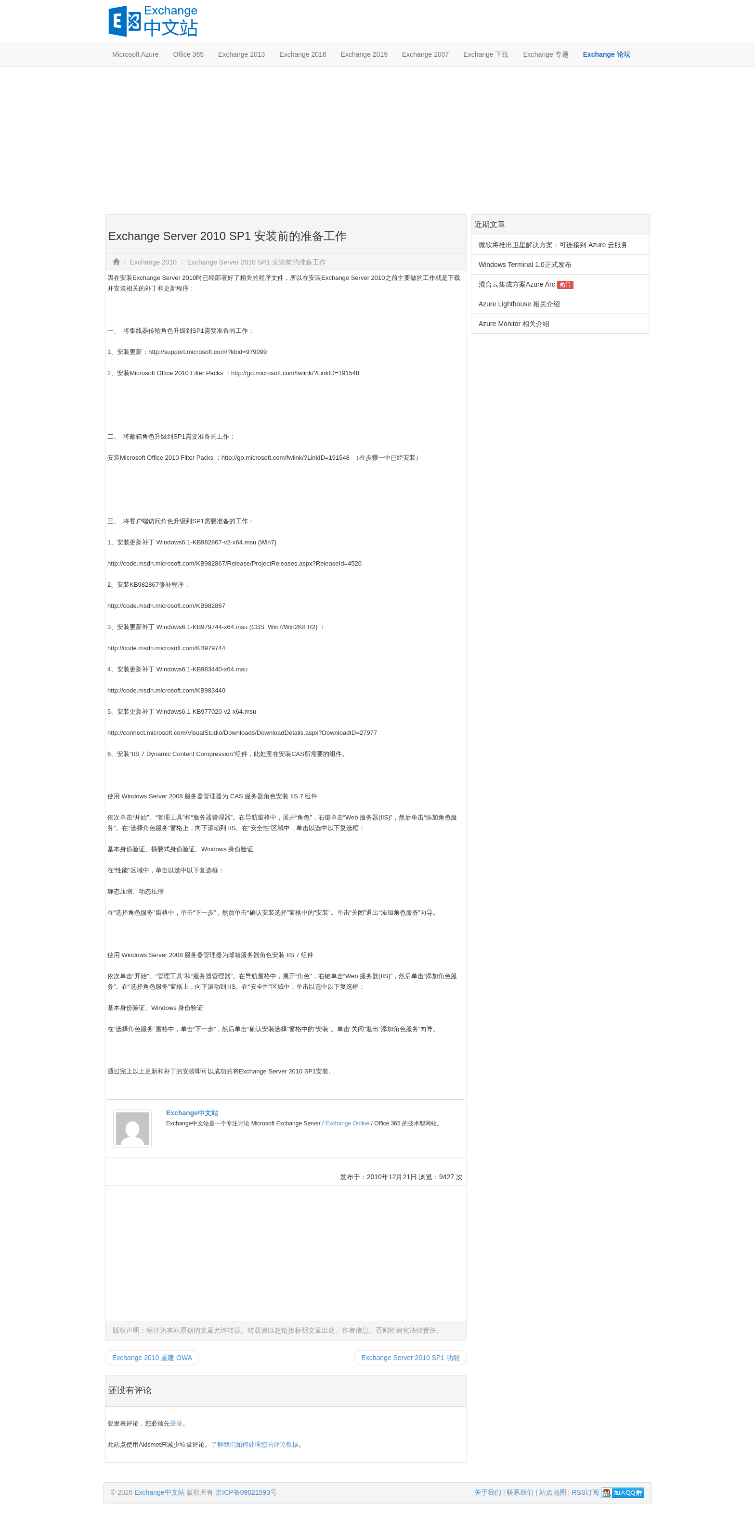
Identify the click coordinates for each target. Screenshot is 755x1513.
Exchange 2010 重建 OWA (152, 1358)
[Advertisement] (377, 139)
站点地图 (552, 1492)
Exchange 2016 (302, 54)
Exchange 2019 (364, 54)
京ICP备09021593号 (246, 1492)
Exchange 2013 (241, 54)
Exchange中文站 (192, 1113)
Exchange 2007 (425, 54)
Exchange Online (347, 1123)
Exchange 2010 (153, 262)
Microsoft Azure (135, 54)
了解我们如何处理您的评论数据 (255, 1444)
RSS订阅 (585, 1492)
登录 (176, 1423)
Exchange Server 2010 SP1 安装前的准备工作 (256, 262)
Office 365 (188, 54)
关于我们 (487, 1492)
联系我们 (520, 1492)
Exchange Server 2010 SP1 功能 (410, 1358)
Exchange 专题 (545, 54)
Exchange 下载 (485, 54)
